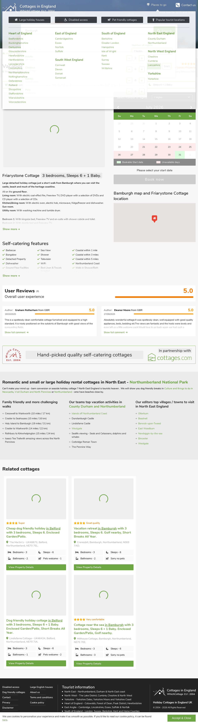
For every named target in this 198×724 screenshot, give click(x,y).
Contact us (188, 5)
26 (119, 154)
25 (190, 146)
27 (132, 154)
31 (180, 154)
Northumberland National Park (159, 382)
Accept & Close (181, 718)
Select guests (120, 31)
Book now (154, 179)
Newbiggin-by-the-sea (150, 433)
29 (156, 154)
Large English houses (41, 687)
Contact (6, 697)
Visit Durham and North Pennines (33, 391)
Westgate (77, 428)
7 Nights (158, 97)
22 (156, 146)
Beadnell (142, 418)
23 (169, 146)
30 (169, 154)
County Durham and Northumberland (97, 406)
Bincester (143, 438)
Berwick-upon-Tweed (149, 423)
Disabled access (10, 687)
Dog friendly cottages (13, 692)
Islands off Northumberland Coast (89, 413)
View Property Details (21, 567)
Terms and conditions (41, 697)
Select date (75, 31)
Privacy (6, 702)
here (4, 720)
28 (143, 154)
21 (143, 146)
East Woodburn (146, 428)
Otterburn (143, 413)
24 (180, 146)
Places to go (158, 5)
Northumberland (63, 391)
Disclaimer (7, 707)
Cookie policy (37, 702)
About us (35, 692)
